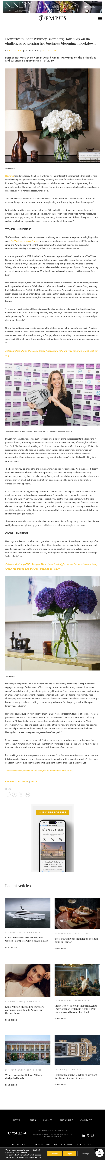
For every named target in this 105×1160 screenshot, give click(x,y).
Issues (31, 1120)
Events (47, 1120)
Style (55, 51)
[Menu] (99, 18)
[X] (88, 1135)
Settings (85, 1153)
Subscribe (66, 1120)
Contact (86, 1120)
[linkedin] (83, 1135)
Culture (46, 51)
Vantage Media (52, 1136)
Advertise (66, 1144)
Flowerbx (9, 175)
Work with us (85, 1144)
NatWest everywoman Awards (25, 241)
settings (37, 1157)
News (16, 1120)
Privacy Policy (21, 1144)
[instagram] (92, 1135)
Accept (55, 1153)
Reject (69, 1153)
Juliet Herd (15, 51)
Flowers (23, 781)
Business (10, 781)
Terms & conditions (45, 1144)
